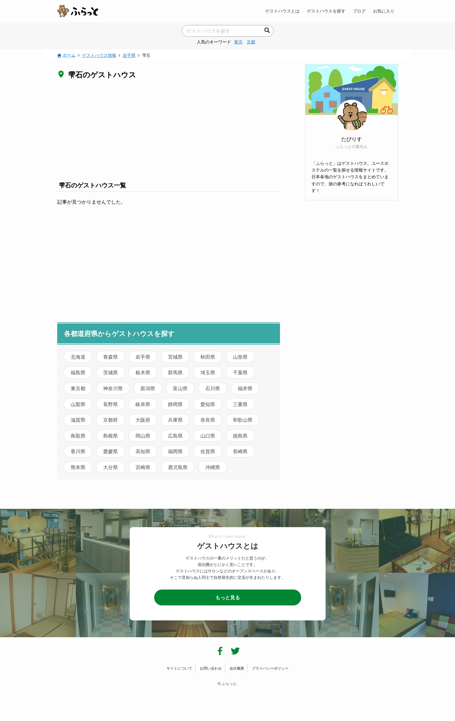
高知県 (143, 451)
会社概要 (236, 668)
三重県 (240, 404)
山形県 (240, 357)
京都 (251, 41)
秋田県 (207, 357)
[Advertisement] (168, 129)
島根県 (110, 435)
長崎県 (240, 451)
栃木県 (143, 372)
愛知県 (207, 404)
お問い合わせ (211, 668)
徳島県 (240, 435)
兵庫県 (175, 420)
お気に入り (383, 10)
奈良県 (207, 420)
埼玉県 (207, 372)
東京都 (78, 388)
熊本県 (78, 467)
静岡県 (175, 404)
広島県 (175, 435)
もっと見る (227, 597)
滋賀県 (78, 420)
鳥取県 (78, 435)
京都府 (110, 420)
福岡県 (175, 451)
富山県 (180, 388)
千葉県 (240, 372)
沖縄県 (212, 467)
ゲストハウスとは (282, 10)
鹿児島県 (178, 467)
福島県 (78, 372)
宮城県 (175, 357)
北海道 (78, 357)
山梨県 (78, 404)
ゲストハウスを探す (326, 10)
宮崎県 (143, 467)
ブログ (359, 10)
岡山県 (143, 435)
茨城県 (110, 372)
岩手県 (143, 357)
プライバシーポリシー (270, 668)
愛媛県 (110, 451)
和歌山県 (242, 420)
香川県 (78, 451)
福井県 (245, 388)
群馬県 (175, 372)
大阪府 (143, 420)
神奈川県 (113, 388)
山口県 (207, 435)
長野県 (110, 404)
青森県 (110, 357)
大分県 (110, 467)
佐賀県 (207, 451)
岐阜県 (143, 404)
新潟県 (147, 388)
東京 (238, 41)
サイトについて (179, 668)
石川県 (212, 388)
